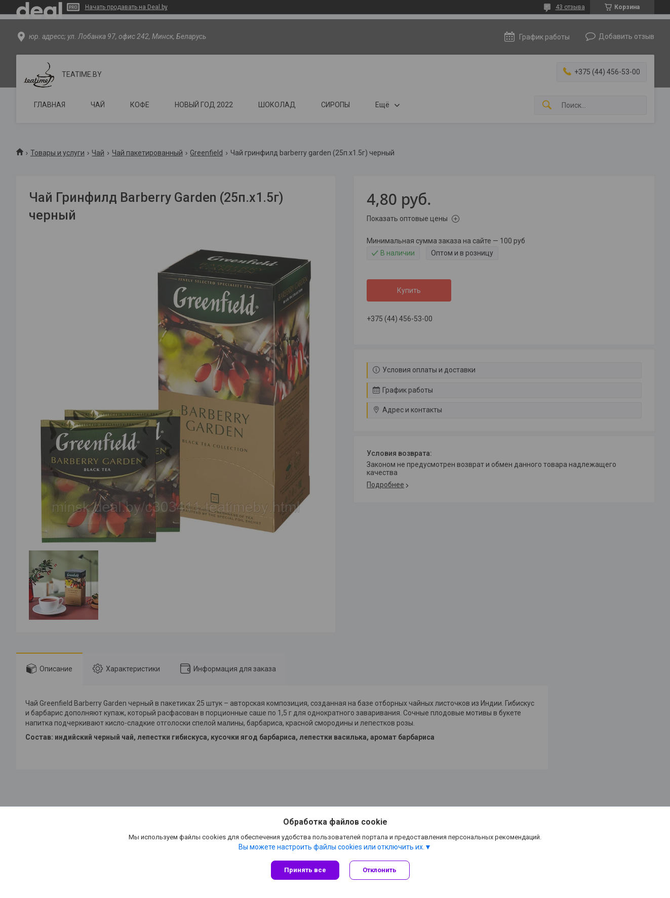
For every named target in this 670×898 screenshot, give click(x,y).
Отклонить (380, 870)
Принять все (305, 870)
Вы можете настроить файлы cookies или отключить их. (331, 847)
